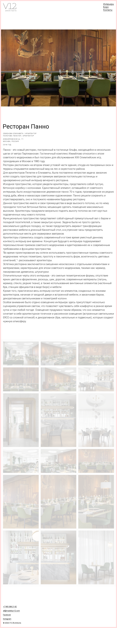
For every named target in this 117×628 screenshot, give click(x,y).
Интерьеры (108, 4)
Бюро (106, 7)
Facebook (7, 615)
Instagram (7, 619)
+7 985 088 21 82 (10, 607)
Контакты (107, 10)
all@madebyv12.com (11, 611)
